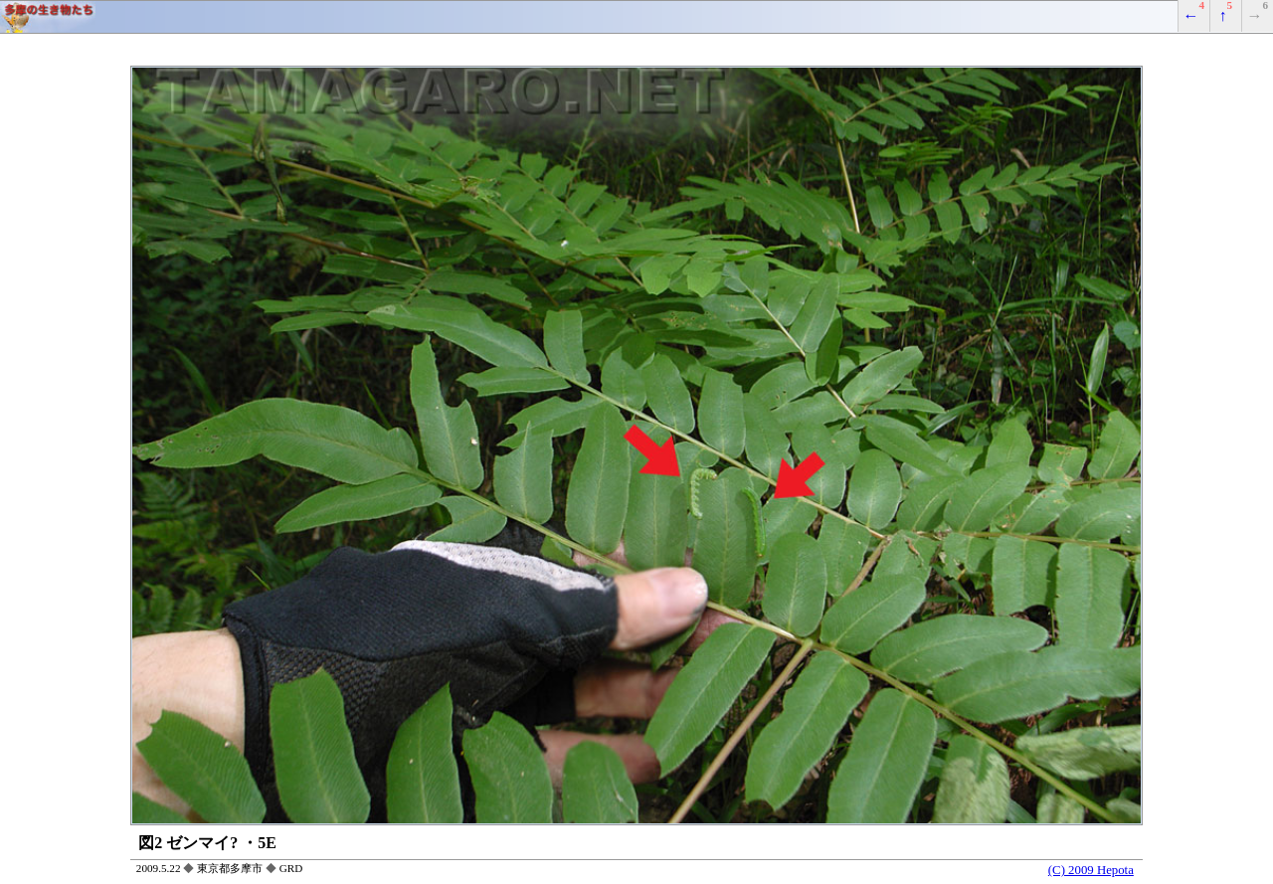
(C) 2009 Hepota (1091, 870)
